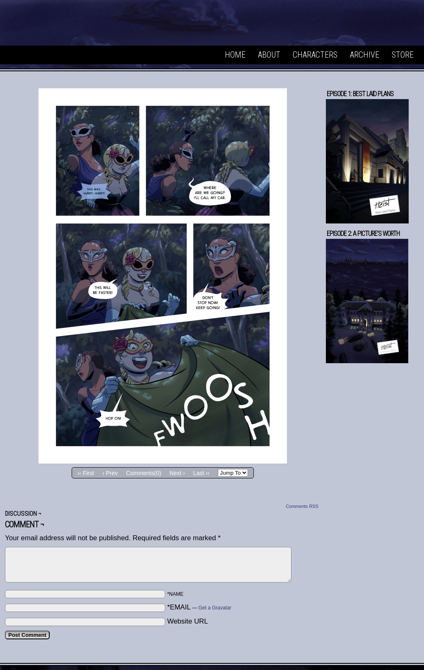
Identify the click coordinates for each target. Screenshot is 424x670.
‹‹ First (85, 473)
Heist (66, 25)
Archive (364, 55)
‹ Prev (110, 473)
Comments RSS (302, 506)
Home (235, 55)
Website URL (187, 621)
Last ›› (201, 473)
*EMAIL (199, 607)
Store (403, 55)
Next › (177, 473)
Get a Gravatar (214, 608)
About (269, 55)
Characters (315, 55)
